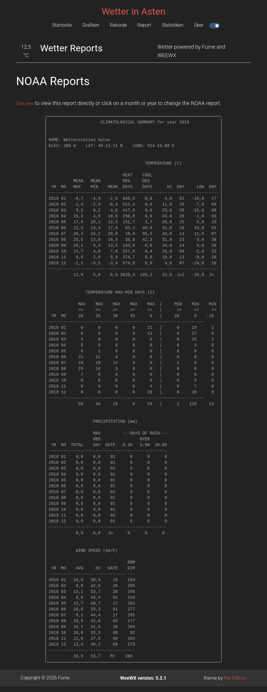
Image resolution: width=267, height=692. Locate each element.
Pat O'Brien (235, 678)
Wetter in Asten (133, 11)
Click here (27, 103)
